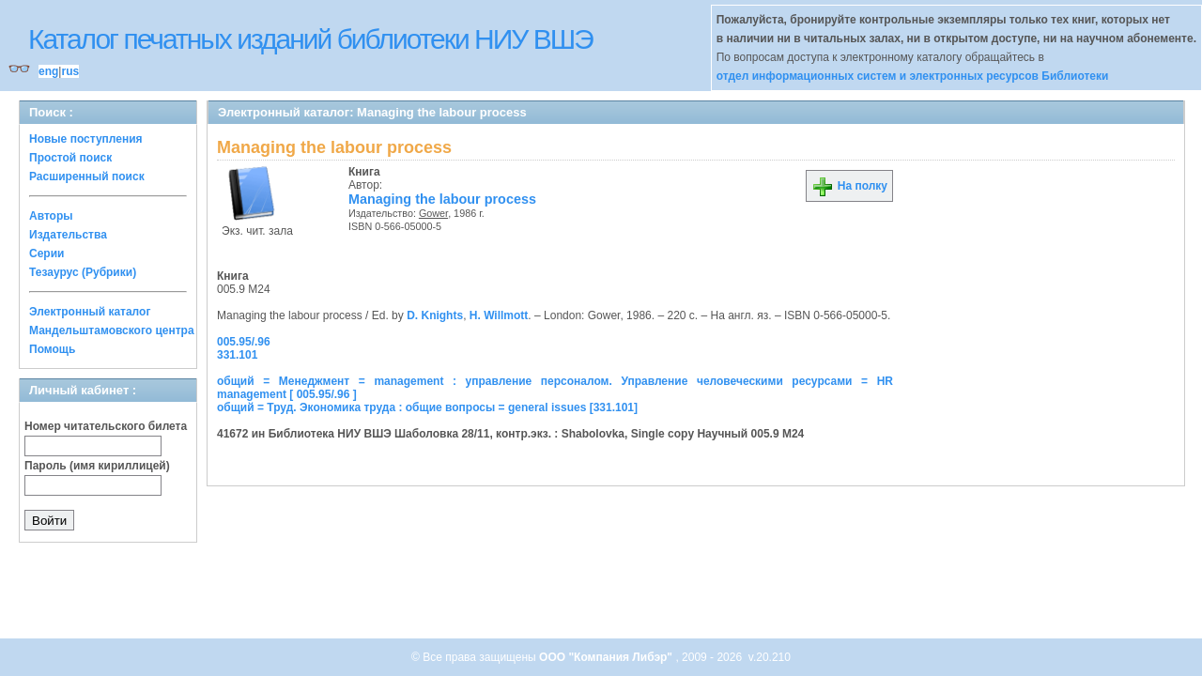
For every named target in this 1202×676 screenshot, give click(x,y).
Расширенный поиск (87, 176)
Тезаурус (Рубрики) (82, 272)
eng (48, 71)
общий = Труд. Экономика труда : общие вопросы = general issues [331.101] (427, 407)
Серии (46, 253)
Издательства (68, 234)
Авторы (51, 216)
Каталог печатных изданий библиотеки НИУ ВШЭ (310, 38)
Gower (433, 213)
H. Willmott (499, 315)
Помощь (52, 349)
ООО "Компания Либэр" (607, 657)
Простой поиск (70, 157)
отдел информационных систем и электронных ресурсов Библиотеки (913, 76)
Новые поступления (86, 139)
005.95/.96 (243, 341)
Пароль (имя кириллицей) (97, 465)
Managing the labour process (442, 199)
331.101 (237, 354)
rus (70, 71)
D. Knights (435, 315)
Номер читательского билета (105, 426)
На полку (849, 185)
